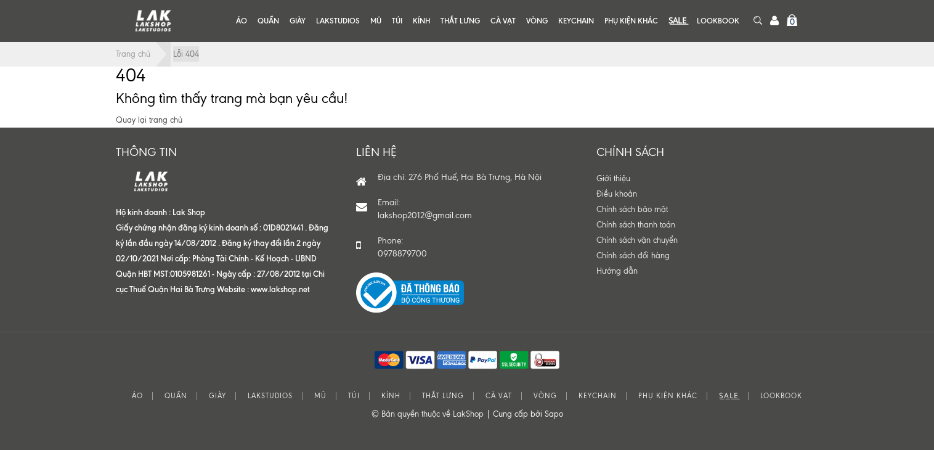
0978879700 (402, 253)
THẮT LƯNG (460, 20)
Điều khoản (616, 193)
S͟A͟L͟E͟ (677, 20)
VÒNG (537, 20)
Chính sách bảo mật (632, 209)
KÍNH (421, 20)
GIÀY (298, 20)
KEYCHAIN (576, 20)
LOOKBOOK (718, 20)
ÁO (241, 20)
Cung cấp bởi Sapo (528, 414)
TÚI (397, 20)
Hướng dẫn (617, 271)
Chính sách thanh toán (635, 224)
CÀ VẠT (503, 20)
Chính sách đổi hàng (633, 255)
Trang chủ (133, 54)
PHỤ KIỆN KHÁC (631, 20)
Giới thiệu (613, 178)
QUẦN (268, 20)
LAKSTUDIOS (338, 20)
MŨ (375, 20)
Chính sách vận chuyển (637, 240)
